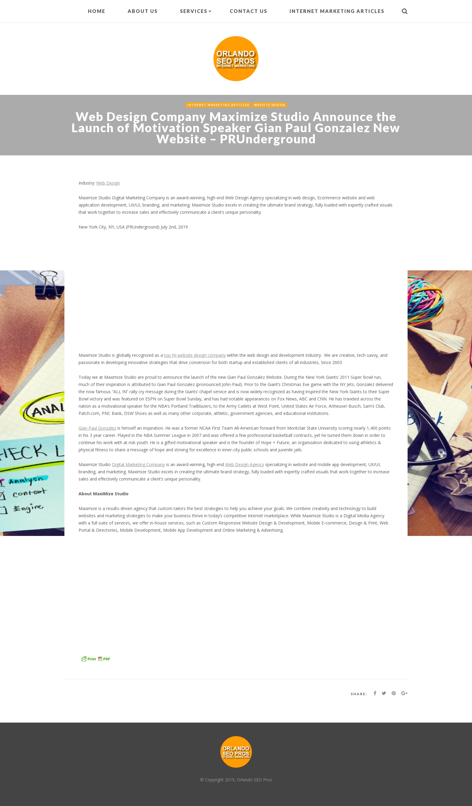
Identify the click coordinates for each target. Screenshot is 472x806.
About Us (143, 11)
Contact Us (248, 11)
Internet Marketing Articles (337, 11)
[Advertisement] (236, 295)
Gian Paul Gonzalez (97, 428)
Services (193, 11)
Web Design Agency (244, 464)
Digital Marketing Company (138, 464)
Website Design (269, 105)
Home (96, 11)
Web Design (108, 183)
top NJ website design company (195, 355)
